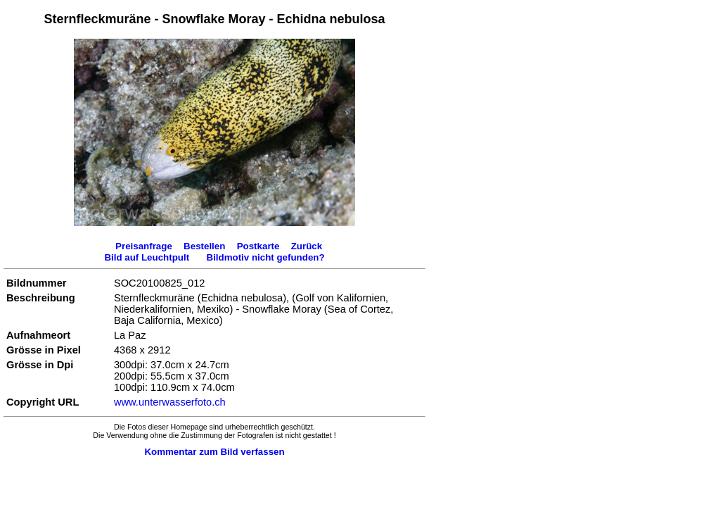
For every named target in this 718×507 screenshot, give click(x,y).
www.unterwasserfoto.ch (170, 402)
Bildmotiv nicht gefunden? (266, 257)
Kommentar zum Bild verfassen (214, 451)
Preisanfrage (143, 246)
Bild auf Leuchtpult (146, 257)
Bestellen (204, 246)
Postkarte (258, 246)
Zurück (306, 246)
